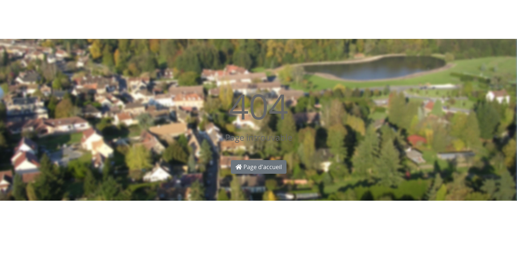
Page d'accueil (259, 167)
